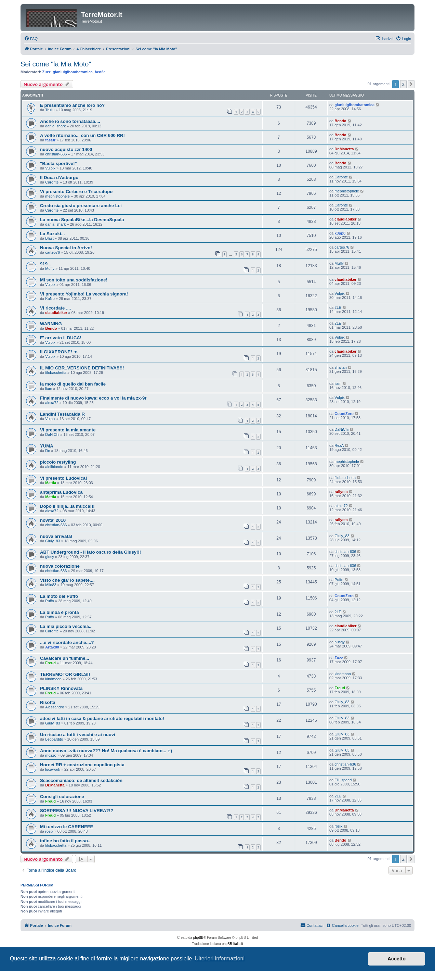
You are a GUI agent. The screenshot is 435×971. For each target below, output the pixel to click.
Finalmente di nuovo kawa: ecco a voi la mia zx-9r (93, 398)
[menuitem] (31, 39)
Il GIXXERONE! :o (59, 351)
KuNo (50, 299)
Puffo (338, 580)
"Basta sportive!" (58, 163)
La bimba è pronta (59, 612)
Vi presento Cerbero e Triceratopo (76, 191)
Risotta (47, 702)
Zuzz (46, 72)
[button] (411, 84)
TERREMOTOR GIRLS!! (65, 674)
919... (45, 263)
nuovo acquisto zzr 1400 (66, 149)
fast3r (100, 72)
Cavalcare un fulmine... (64, 658)
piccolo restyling (58, 462)
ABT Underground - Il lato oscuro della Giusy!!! (90, 552)
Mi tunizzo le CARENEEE (66, 826)
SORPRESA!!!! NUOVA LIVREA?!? (76, 810)
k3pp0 (339, 233)
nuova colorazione (60, 566)
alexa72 (51, 403)
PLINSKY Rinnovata (61, 688)
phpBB (198, 938)
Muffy (49, 268)
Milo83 (50, 585)
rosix (49, 831)
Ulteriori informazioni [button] (220, 958)
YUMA (46, 446)
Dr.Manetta (344, 149)
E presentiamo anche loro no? (72, 105)
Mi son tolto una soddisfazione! (73, 279)
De (47, 451)
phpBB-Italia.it (232, 944)
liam (48, 389)
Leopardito (54, 739)
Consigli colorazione (62, 796)
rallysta (341, 492)
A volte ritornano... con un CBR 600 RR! (82, 135)
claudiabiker (345, 219)
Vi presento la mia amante (67, 429)
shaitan (340, 367)
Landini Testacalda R (62, 414)
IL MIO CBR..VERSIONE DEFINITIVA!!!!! (82, 367)
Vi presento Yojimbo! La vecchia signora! (84, 294)
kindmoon (53, 679)
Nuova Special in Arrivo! (66, 247)
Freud (50, 663)
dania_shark (55, 126)
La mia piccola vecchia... (66, 626)
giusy (49, 557)
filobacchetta (55, 372)
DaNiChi (52, 434)
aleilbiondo (54, 467)
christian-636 (56, 154)
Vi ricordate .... (55, 308)
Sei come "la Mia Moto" (56, 64)
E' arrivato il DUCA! (60, 337)
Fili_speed (343, 780)
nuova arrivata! (56, 536)
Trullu (49, 110)
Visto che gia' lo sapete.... (67, 580)
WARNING (51, 323)
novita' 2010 (53, 520)
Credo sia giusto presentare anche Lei (81, 205)
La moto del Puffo (59, 596)
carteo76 (52, 252)
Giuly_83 (52, 541)
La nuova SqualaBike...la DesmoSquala (82, 219)
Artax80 (52, 647)
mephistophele (57, 196)
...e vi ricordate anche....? (67, 642)
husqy (339, 642)
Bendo (340, 121)
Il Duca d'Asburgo (59, 177)
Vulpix (50, 168)
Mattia (50, 483)
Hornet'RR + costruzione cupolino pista (82, 764)
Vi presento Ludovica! (63, 478)
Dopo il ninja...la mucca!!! (67, 506)
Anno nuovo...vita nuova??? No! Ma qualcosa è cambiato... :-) (106, 750)
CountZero (344, 414)
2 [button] (403, 84)
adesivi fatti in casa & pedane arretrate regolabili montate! (102, 718)
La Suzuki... (52, 233)
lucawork (52, 769)
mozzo (50, 755)
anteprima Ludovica (61, 492)
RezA (339, 445)
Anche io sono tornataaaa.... (70, 121)
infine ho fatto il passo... (66, 840)
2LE (337, 307)
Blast (49, 238)
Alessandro (54, 707)
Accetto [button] (396, 958)
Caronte (51, 182)
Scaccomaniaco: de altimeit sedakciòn (81, 780)
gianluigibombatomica (73, 72)
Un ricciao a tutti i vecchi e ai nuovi (77, 734)
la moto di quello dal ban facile (73, 384)
